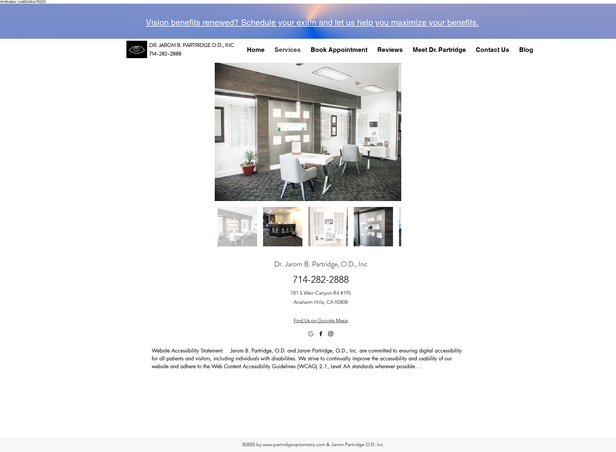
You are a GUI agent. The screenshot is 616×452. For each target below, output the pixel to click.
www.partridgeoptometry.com (294, 444)
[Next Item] (390, 131)
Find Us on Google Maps (321, 320)
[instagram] (330, 333)
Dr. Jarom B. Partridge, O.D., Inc (320, 264)
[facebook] (321, 333)
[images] (311, 333)
